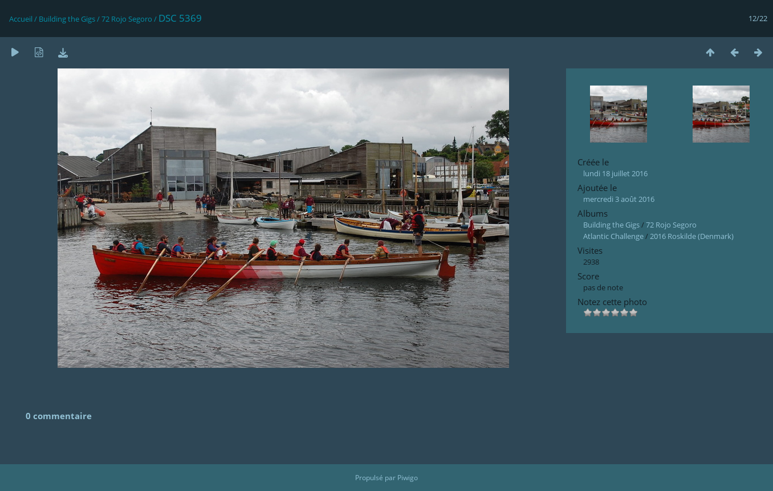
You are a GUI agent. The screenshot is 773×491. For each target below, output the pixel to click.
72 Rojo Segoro (126, 19)
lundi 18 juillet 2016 (615, 173)
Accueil (20, 19)
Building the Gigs (67, 19)
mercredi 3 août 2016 (618, 199)
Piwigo (407, 477)
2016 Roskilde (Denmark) (692, 236)
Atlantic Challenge (613, 236)
